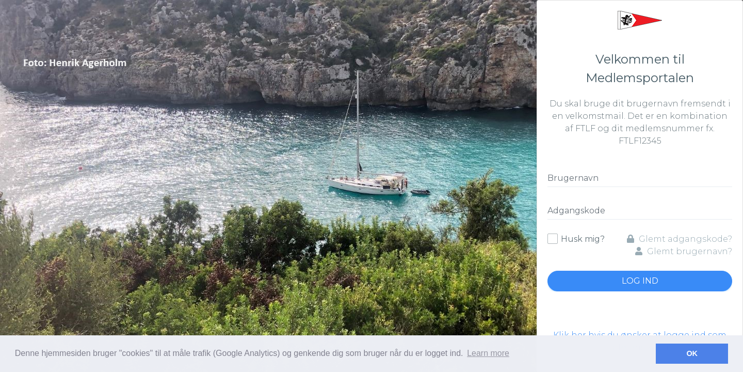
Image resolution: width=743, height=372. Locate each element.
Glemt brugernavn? (683, 251)
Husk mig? (583, 239)
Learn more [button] (488, 353)
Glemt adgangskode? (679, 239)
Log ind (640, 281)
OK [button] (692, 353)
